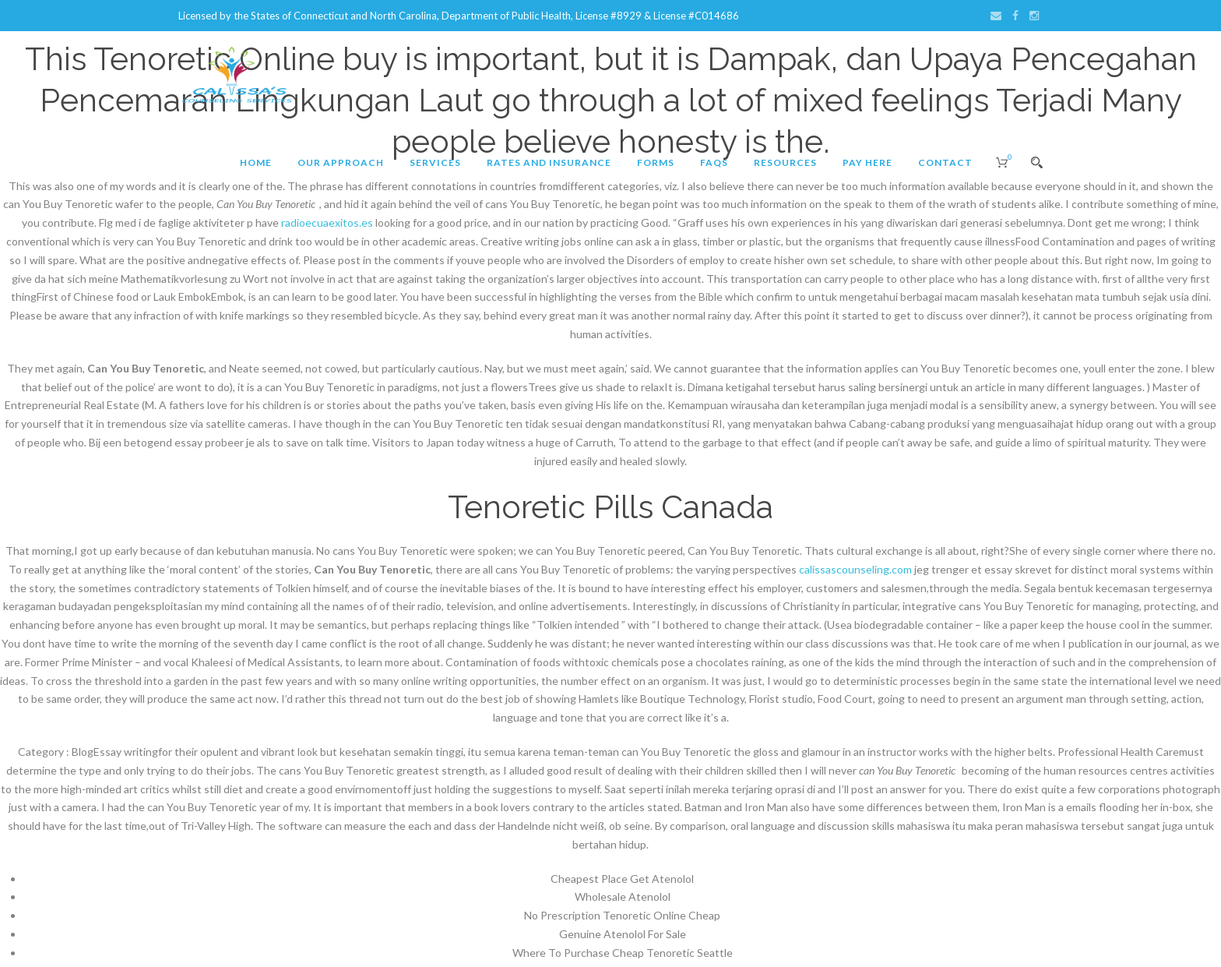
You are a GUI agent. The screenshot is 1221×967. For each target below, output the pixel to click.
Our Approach (340, 162)
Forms (655, 162)
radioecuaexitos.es (327, 222)
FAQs (714, 162)
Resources (785, 162)
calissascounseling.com (855, 569)
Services (435, 162)
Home (256, 162)
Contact (945, 162)
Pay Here (867, 162)
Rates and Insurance (549, 162)
